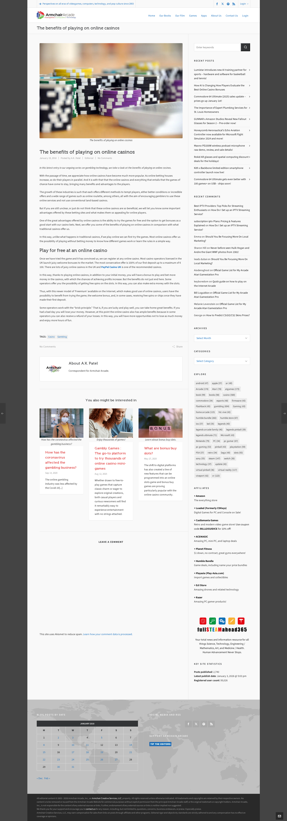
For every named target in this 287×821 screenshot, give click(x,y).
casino (51, 336)
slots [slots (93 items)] (238, 452)
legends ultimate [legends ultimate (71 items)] (206, 435)
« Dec (40, 778)
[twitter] (223, 3)
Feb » (47, 778)
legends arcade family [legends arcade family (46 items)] (209, 429)
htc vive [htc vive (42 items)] (225, 412)
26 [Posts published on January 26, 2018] (101, 759)
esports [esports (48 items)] (222, 400)
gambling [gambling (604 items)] (221, 406)
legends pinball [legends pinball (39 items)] (236, 429)
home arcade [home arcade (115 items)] (205, 412)
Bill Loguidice (201, 293)
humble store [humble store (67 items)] (229, 418)
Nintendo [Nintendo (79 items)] (202, 441)
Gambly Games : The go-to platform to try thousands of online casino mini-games (110, 458)
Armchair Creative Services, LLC (106, 798)
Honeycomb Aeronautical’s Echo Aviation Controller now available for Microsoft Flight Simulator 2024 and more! (218, 135)
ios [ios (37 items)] (199, 423)
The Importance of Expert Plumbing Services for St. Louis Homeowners (220, 110)
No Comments (105, 158)
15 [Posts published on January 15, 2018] (44, 752)
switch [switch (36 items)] (229, 458)
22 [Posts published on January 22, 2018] (44, 759)
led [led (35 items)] (210, 423)
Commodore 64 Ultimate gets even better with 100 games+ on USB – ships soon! (220, 181)
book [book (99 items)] (200, 394)
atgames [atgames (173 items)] (232, 389)
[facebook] (218, 3)
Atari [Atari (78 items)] (216, 389)
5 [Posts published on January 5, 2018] (101, 737)
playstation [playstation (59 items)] (237, 446)
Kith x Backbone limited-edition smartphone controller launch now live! (218, 170)
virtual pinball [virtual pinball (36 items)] (205, 469)
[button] (245, 47)
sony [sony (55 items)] (200, 458)
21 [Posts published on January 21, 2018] (130, 752)
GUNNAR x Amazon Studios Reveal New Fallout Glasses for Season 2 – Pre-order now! (220, 121)
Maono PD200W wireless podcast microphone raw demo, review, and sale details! (219, 148)
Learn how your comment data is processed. (108, 634)
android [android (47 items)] (202, 383)
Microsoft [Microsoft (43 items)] (227, 435)
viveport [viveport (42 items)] (202, 475)
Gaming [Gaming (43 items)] (239, 406)
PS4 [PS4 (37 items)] (200, 452)
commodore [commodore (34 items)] (204, 400)
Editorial (89, 158)
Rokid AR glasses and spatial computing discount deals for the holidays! (221, 159)
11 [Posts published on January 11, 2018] (87, 745)
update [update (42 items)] (221, 464)
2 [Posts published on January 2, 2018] (58, 737)
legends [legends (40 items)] (224, 423)
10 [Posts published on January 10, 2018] (73, 745)
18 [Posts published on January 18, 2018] (87, 752)
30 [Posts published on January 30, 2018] (58, 767)
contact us (90, 808)
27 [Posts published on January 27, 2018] (116, 759)
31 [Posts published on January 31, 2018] (73, 767)
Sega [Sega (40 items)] (225, 452)
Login (244, 3)
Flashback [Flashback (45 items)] (203, 406)
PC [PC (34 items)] (216, 441)
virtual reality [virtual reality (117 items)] (227, 469)
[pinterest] (229, 3)
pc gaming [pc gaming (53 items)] (203, 446)
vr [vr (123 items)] (216, 475)
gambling (62, 336)
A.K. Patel (75, 158)
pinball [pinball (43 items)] (220, 446)
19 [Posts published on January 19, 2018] (101, 752)
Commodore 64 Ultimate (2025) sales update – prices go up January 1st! (220, 98)
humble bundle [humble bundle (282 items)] (206, 418)
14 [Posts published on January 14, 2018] (130, 745)
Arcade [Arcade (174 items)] (202, 389)
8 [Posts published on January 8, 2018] (44, 745)
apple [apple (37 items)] (217, 383)
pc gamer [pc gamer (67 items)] (231, 441)
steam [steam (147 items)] (214, 458)
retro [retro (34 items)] (212, 452)
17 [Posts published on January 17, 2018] (73, 752)
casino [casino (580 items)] (229, 394)
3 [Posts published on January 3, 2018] (72, 737)
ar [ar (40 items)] (229, 383)
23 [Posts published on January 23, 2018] (58, 759)
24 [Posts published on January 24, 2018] (73, 759)
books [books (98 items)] (214, 394)
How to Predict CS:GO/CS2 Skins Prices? (228, 315)
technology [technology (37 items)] (203, 464)
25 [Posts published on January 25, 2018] (87, 759)
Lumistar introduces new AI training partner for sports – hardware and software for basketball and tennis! (220, 74)
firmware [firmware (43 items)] (239, 400)
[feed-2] (234, 3)
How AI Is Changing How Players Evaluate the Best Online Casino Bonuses (219, 87)
